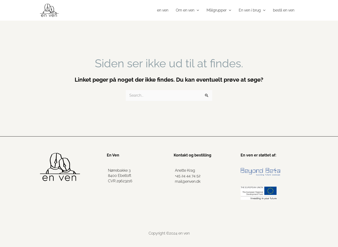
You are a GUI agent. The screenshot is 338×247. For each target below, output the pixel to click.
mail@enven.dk (187, 181)
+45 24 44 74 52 (187, 176)
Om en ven (185, 10)
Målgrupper (217, 10)
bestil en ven (283, 10)
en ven (162, 10)
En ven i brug (250, 10)
